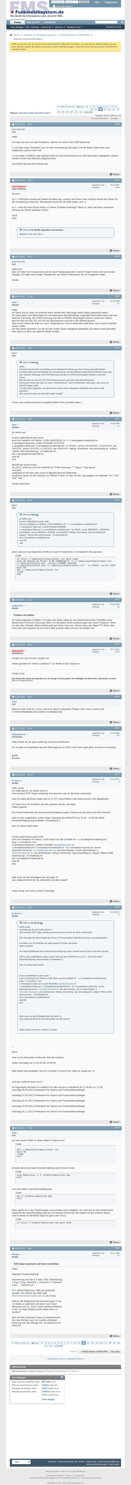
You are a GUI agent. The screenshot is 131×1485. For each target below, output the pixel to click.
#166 (117, 124)
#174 (117, 644)
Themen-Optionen (98, 118)
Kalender (35, 27)
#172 (117, 500)
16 (118, 109)
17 (58, 112)
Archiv (82, 1461)
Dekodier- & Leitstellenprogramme (40, 35)
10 (91, 109)
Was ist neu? (33, 22)
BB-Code (46, 1381)
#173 (117, 599)
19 (67, 112)
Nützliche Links (73, 27)
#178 (117, 907)
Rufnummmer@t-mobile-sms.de (28, 1295)
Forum (17, 22)
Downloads (50, 22)
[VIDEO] (46, 1391)
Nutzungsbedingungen (97, 1464)
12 (100, 109)
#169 (117, 296)
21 (76, 112)
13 (105, 109)
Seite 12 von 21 (67, 106)
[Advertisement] (65, 77)
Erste (80, 106)
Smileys (45, 1385)
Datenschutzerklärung (108, 1461)
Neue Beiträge (17, 27)
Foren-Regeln (48, 1399)
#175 (117, 696)
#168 (117, 256)
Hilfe (97, 2)
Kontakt (52, 1461)
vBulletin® (61, 1475)
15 (113, 109)
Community (46, 27)
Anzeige (113, 118)
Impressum (91, 1461)
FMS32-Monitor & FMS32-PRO (75, 35)
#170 (117, 348)
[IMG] (45, 1388)
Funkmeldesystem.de (67, 1461)
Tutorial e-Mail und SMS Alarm (34, 112)
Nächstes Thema (75, 1358)
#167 (117, 180)
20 (71, 112)
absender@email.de (22, 853)
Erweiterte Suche (113, 27)
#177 (117, 774)
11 (96, 109)
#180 (117, 1248)
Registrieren (111, 2)
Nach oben (115, 1351)
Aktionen (59, 27)
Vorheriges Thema (56, 1358)
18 (63, 112)
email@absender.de (63, 844)
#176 (117, 728)
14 (109, 109)
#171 (117, 418)
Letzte (88, 112)
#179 (117, 1128)
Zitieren (114, 174)
